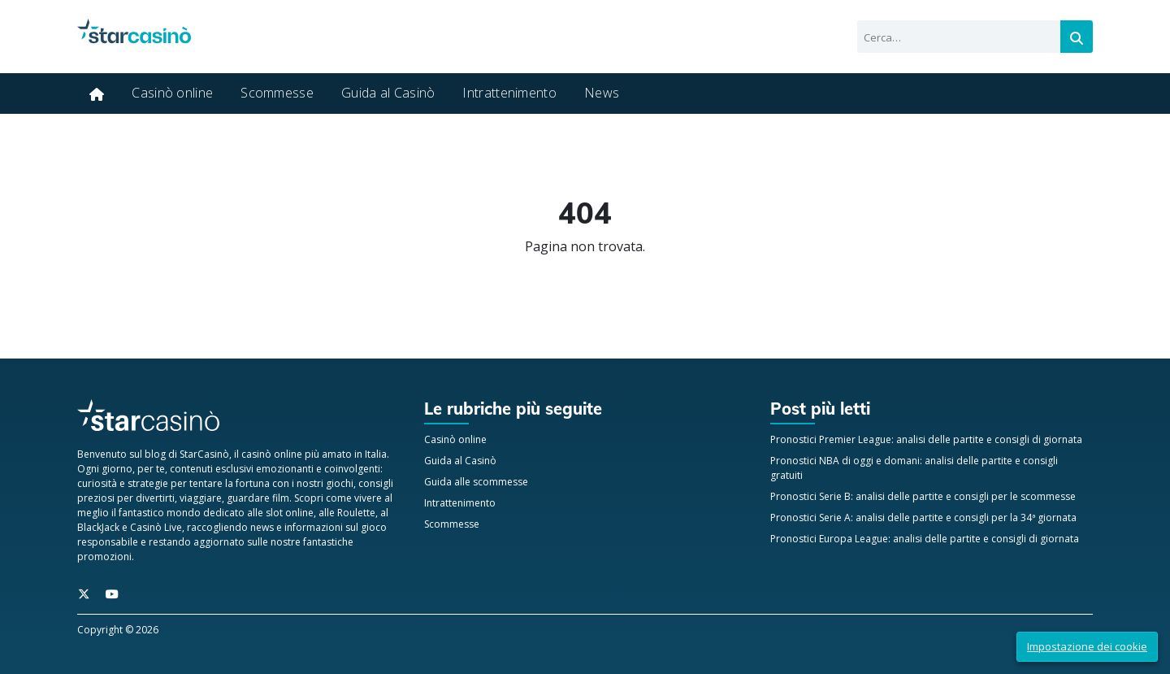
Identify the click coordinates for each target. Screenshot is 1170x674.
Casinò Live (156, 527)
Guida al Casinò (388, 93)
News (601, 93)
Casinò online (172, 93)
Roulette (356, 513)
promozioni (104, 556)
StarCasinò (204, 454)
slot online (290, 513)
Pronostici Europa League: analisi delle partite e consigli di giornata (924, 539)
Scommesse (277, 93)
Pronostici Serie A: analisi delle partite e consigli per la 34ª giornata (923, 517)
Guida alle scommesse (476, 482)
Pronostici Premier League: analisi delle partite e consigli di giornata (926, 439)
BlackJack (98, 527)
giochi (339, 483)
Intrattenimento (509, 93)
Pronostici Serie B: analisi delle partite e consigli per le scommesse (923, 496)
